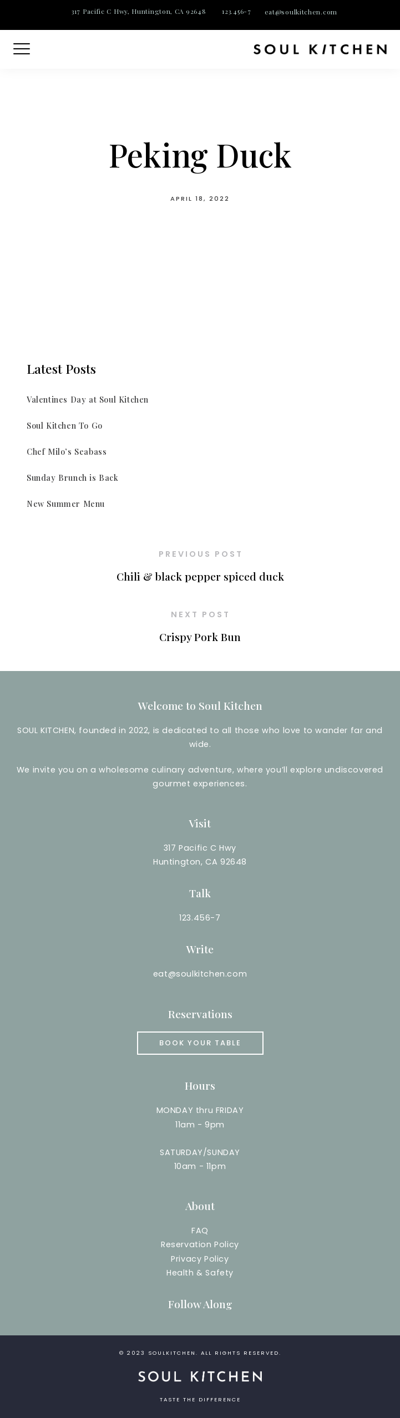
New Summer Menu (66, 503)
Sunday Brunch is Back (73, 477)
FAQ (200, 1230)
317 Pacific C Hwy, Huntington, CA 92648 (139, 11)
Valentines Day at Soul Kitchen (88, 399)
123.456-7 (236, 11)
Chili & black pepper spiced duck (200, 576)
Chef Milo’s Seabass (67, 451)
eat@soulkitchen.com (301, 11)
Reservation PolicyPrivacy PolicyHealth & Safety (200, 1258)
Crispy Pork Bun (200, 636)
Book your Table (200, 1043)
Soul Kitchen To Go (65, 425)
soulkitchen (172, 1352)
